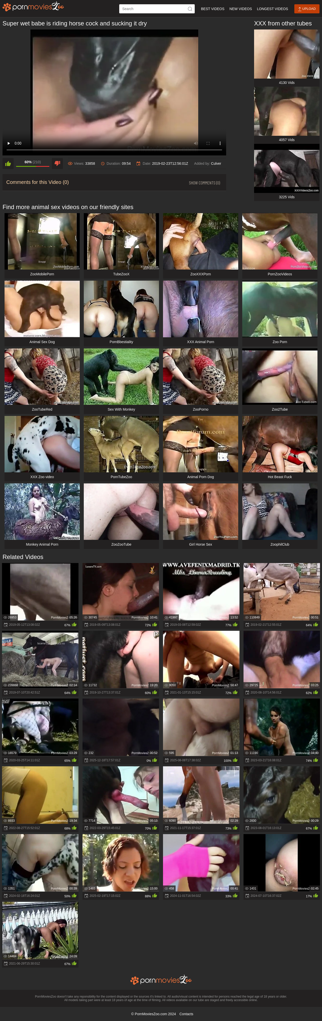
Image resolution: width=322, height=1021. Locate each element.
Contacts (186, 1014)
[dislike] (57, 163)
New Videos (240, 9)
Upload (307, 9)
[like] (8, 163)
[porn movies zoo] (33, 6)
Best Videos (212, 9)
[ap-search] (157, 8)
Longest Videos (272, 9)
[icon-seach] (190, 8)
